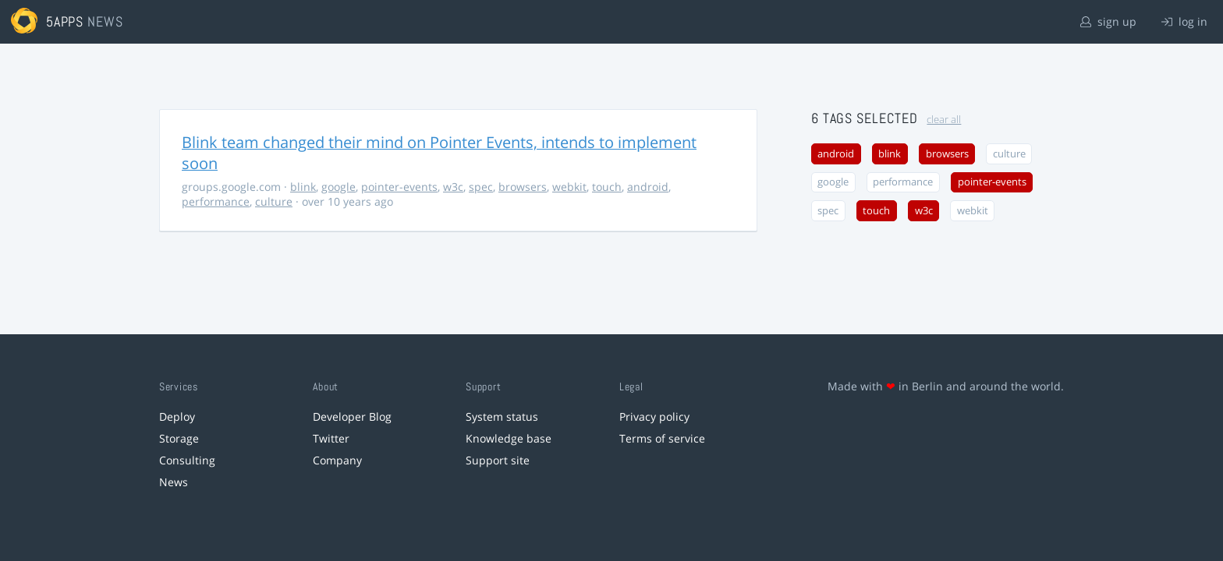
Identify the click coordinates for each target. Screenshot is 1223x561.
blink (303, 186)
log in (1184, 21)
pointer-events (399, 186)
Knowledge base (508, 438)
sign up (1108, 21)
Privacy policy (654, 416)
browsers (522, 186)
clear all (944, 119)
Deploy (177, 416)
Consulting (187, 460)
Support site (498, 460)
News (173, 482)
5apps (65, 21)
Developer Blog (352, 416)
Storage (179, 438)
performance (216, 201)
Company (337, 460)
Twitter (331, 438)
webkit (569, 186)
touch (607, 186)
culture (273, 201)
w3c (453, 186)
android (647, 186)
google (338, 186)
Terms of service (662, 438)
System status (502, 416)
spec (481, 186)
